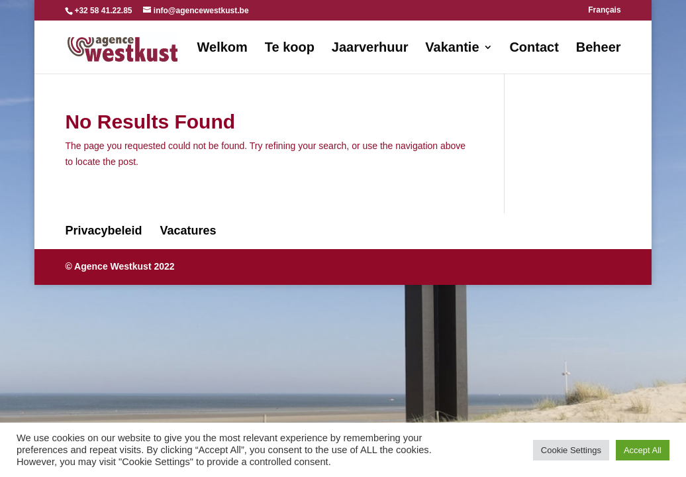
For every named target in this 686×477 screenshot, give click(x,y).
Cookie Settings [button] (571, 450)
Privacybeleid (103, 230)
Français (604, 10)
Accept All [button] (643, 450)
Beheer (598, 48)
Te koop (290, 48)
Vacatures (188, 230)
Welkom (222, 48)
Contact (533, 48)
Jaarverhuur (370, 48)
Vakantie (452, 48)
